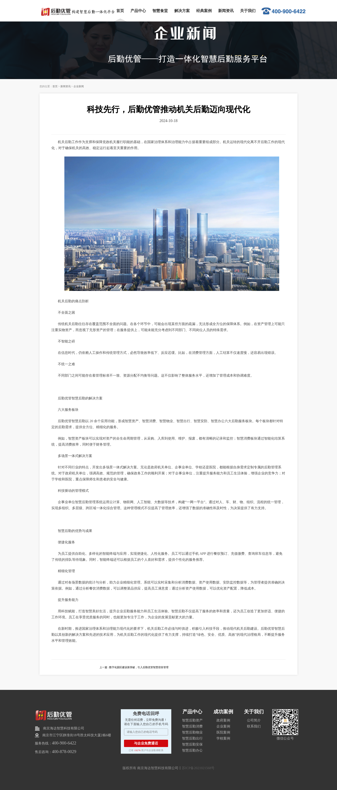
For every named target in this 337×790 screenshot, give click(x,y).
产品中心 (138, 11)
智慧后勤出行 (192, 738)
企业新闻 (79, 86)
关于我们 (248, 11)
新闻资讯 (226, 11)
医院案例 (223, 732)
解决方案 (182, 11)
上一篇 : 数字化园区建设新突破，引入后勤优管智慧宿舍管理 (134, 667)
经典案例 (204, 11)
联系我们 (254, 726)
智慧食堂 (160, 11)
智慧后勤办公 (192, 750)
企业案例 (223, 726)
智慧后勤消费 (192, 726)
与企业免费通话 (146, 743)
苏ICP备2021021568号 (198, 768)
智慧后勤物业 (192, 732)
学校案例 (223, 738)
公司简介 (254, 720)
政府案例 (223, 720)
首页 (120, 11)
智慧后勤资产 (192, 720)
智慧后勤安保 (192, 744)
